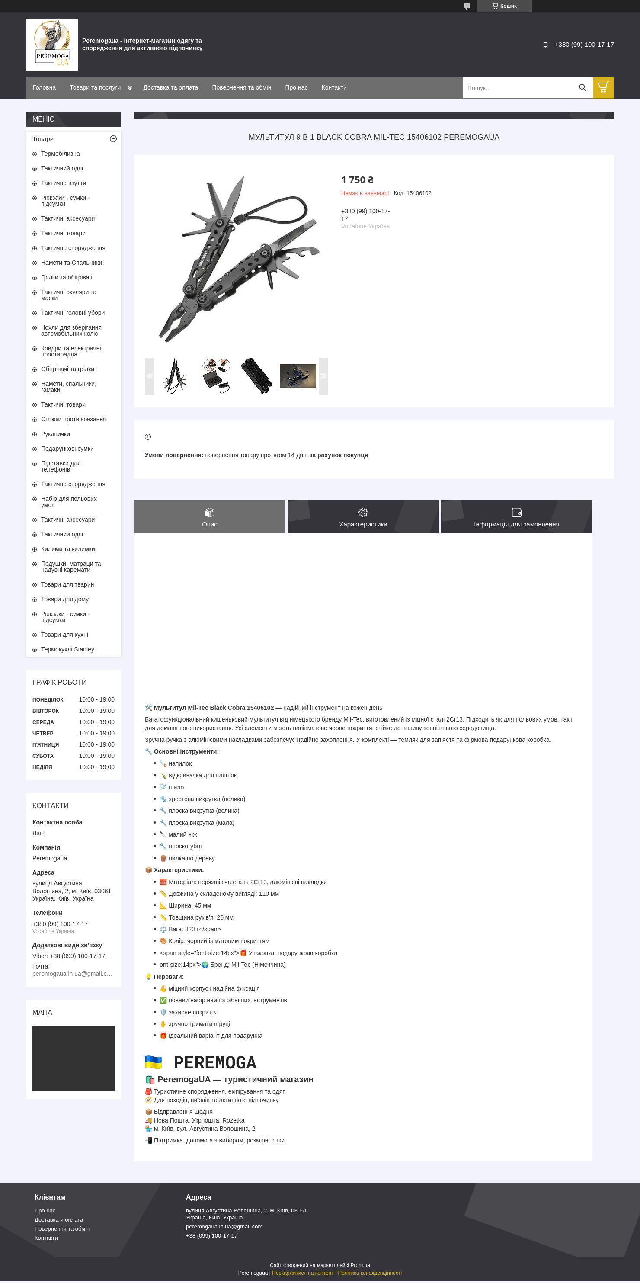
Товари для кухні (64, 634)
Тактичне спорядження (73, 247)
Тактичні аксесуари (68, 218)
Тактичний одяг (62, 168)
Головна (44, 87)
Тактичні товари (63, 233)
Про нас (296, 87)
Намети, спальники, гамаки (68, 386)
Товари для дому (65, 599)
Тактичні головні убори (73, 312)
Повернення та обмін (241, 87)
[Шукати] (582, 87)
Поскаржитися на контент (302, 1275)
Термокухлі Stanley (67, 649)
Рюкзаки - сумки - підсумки (65, 200)
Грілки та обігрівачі (67, 277)
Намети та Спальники (71, 262)
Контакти (334, 87)
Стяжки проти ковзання (73, 419)
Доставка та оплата (170, 87)
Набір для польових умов (69, 501)
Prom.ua (360, 1267)
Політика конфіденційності (370, 1275)
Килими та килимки (68, 548)
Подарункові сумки (67, 448)
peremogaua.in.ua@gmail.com (224, 1228)
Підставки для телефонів (61, 466)
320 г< (194, 931)
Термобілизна (60, 153)
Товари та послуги (95, 87)
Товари (43, 138)
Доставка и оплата (59, 1222)
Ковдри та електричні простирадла (71, 351)
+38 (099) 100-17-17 (211, 1238)
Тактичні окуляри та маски (68, 295)
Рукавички (55, 433)
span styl (175, 954)
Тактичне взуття (63, 183)
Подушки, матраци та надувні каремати (71, 566)
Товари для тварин (67, 584)
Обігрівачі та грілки (67, 369)
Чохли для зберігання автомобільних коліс (71, 330)
